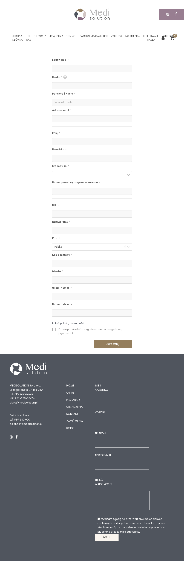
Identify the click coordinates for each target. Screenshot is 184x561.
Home (70, 385)
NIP (55, 206)
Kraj (56, 239)
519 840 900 (22, 419)
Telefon (100, 433)
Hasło (57, 77)
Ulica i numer (62, 288)
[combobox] (92, 174)
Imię (56, 133)
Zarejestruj (132, 36)
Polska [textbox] (90, 247)
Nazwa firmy (61, 222)
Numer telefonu (63, 305)
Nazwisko (59, 150)
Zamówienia (74, 421)
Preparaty (40, 36)
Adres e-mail (61, 110)
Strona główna (17, 38)
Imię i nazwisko (101, 387)
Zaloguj (116, 36)
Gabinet (100, 411)
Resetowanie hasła (151, 38)
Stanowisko (60, 166)
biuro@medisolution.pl (24, 402)
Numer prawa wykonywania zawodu (76, 183)
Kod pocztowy (62, 255)
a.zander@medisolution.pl (26, 424)
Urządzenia (56, 36)
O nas (28, 38)
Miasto (57, 272)
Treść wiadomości (103, 482)
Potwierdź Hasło (63, 94)
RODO (70, 428)
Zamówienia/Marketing (94, 36)
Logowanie (60, 60)
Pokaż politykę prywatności (68, 323)
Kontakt (71, 36)
